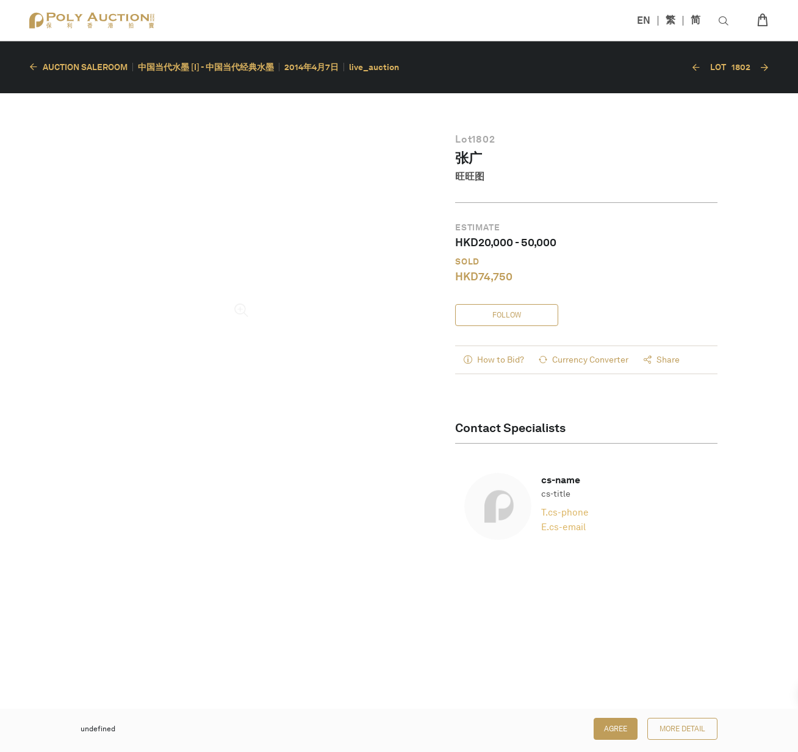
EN (643, 20)
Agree (615, 729)
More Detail (682, 729)
